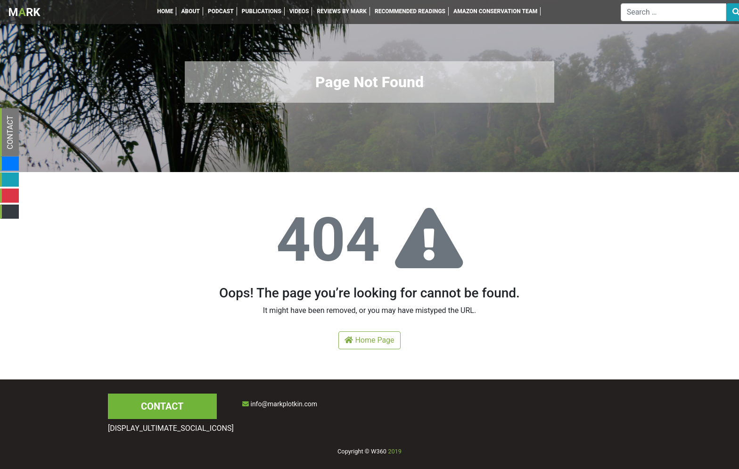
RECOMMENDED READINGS (410, 11)
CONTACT (10, 132)
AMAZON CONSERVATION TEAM (495, 11)
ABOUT (190, 11)
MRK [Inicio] (24, 12)
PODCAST (221, 11)
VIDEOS (299, 11)
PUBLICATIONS (261, 11)
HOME (165, 11)
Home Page (369, 340)
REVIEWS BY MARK (342, 11)
